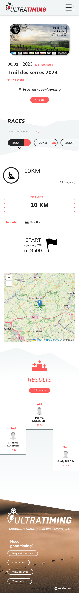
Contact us (18, 562)
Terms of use (19, 581)
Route (39, 99)
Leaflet (37, 340)
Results (32, 222)
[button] (39, 303)
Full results (39, 390)
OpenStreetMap (54, 340)
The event (15, 79)
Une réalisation (42, 588)
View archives (20, 571)
